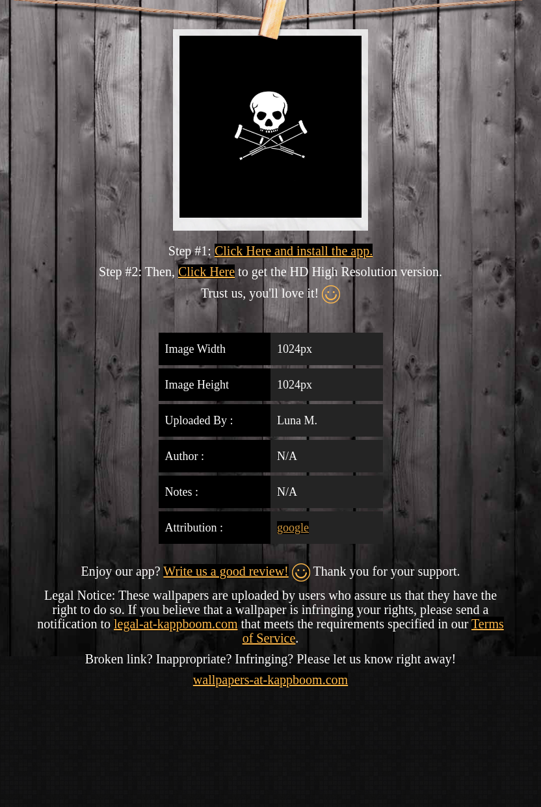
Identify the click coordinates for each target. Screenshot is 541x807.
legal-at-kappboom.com (176, 624)
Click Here (206, 271)
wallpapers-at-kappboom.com (270, 679)
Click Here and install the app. (294, 251)
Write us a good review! (225, 571)
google (293, 527)
